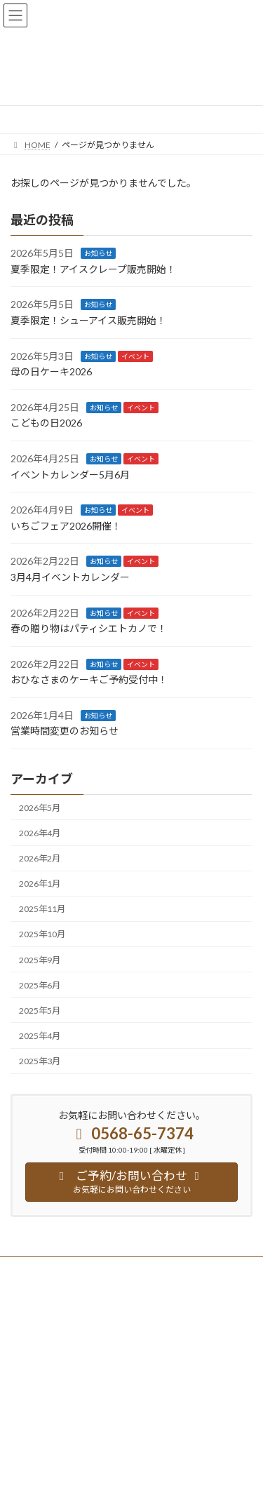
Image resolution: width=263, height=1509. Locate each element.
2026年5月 (39, 808)
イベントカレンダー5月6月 (70, 474)
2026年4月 (39, 833)
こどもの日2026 (46, 423)
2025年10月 (42, 934)
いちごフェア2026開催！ (66, 526)
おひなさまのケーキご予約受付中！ (89, 679)
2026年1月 (39, 883)
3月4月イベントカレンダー (70, 577)
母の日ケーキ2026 (51, 371)
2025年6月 (39, 984)
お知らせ (98, 253)
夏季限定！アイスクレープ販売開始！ (93, 269)
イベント (135, 355)
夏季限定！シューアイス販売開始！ (88, 320)
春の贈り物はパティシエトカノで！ (89, 628)
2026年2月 (39, 858)
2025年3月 (39, 1061)
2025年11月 (42, 909)
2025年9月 (39, 959)
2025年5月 (39, 1010)
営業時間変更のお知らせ (65, 731)
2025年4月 (39, 1036)
